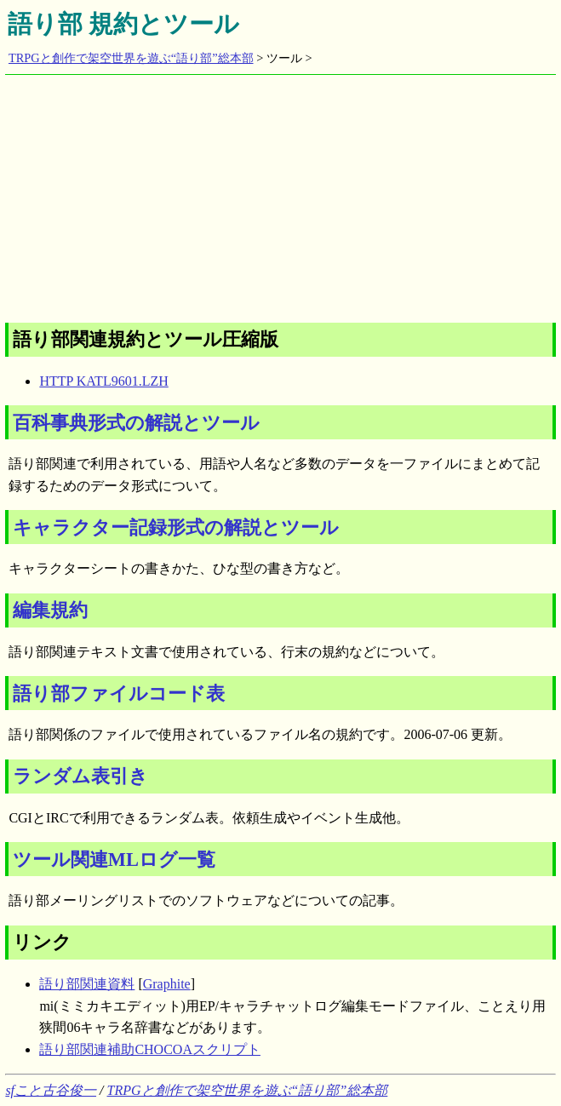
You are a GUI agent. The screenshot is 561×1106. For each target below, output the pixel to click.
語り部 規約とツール (123, 23)
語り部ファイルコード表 (119, 693)
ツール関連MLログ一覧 (114, 859)
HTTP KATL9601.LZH (103, 381)
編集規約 (50, 610)
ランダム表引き (80, 776)
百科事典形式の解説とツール (136, 422)
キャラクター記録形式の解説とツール (176, 527)
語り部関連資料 (87, 984)
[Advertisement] (282, 194)
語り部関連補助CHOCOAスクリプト (149, 1049)
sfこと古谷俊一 (50, 1090)
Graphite (167, 984)
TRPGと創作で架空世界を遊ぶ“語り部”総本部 (131, 58)
